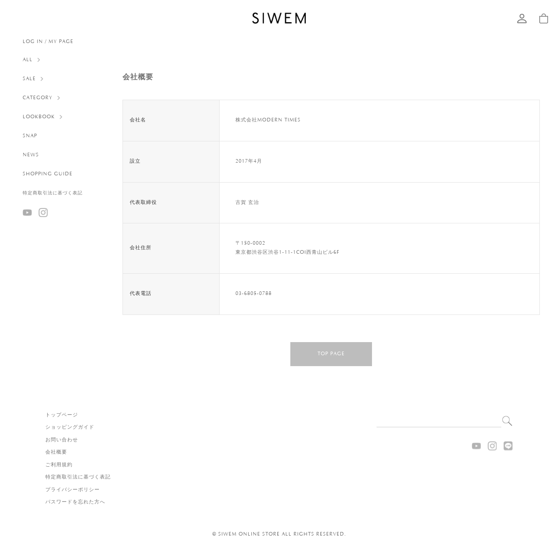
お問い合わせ (61, 440)
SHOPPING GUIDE (48, 174)
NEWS (31, 155)
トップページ (61, 415)
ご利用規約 (59, 465)
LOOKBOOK (39, 117)
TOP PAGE (331, 354)
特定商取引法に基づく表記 (53, 193)
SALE (29, 79)
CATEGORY (38, 98)
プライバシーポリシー (72, 490)
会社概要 (56, 452)
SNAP (30, 136)
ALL (28, 60)
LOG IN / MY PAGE (48, 41)
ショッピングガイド (69, 427)
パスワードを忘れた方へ (75, 502)
